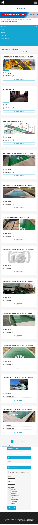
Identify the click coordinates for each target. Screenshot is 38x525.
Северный (19, 35)
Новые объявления (11, 51)
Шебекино (19, 45)
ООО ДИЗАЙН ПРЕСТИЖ (26, 520)
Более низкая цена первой (22, 51)
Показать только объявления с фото (19, 472)
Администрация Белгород (7, 445)
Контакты (6, 519)
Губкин (19, 29)
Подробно (19, 79)
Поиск (12, 507)
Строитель (19, 42)
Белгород (19, 26)
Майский (19, 32)
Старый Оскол (19, 39)
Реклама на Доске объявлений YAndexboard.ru (22, 519)
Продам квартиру (10, 89)
